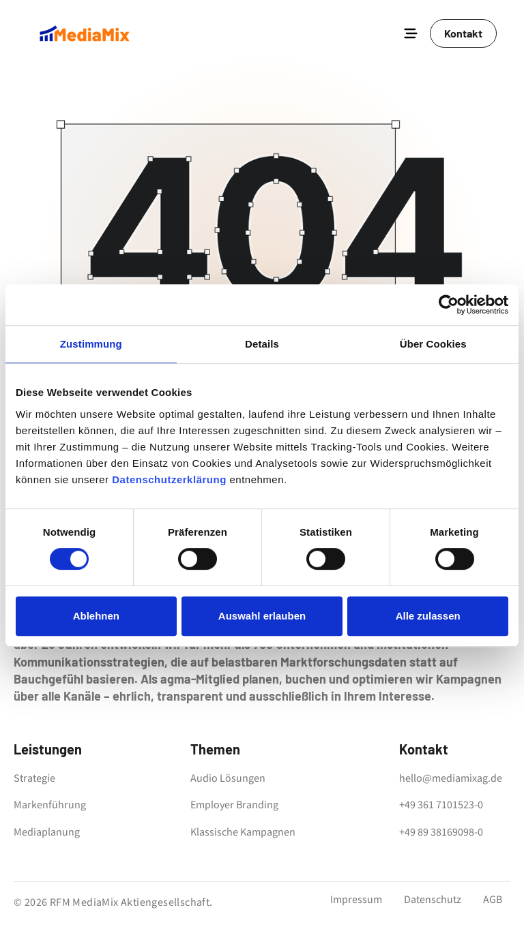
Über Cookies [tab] (433, 344)
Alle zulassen (428, 616)
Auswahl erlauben (262, 616)
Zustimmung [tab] (91, 344)
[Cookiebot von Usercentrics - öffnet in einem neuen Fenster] (448, 304)
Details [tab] (262, 344)
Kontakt (463, 33)
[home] (84, 33)
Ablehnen (96, 616)
